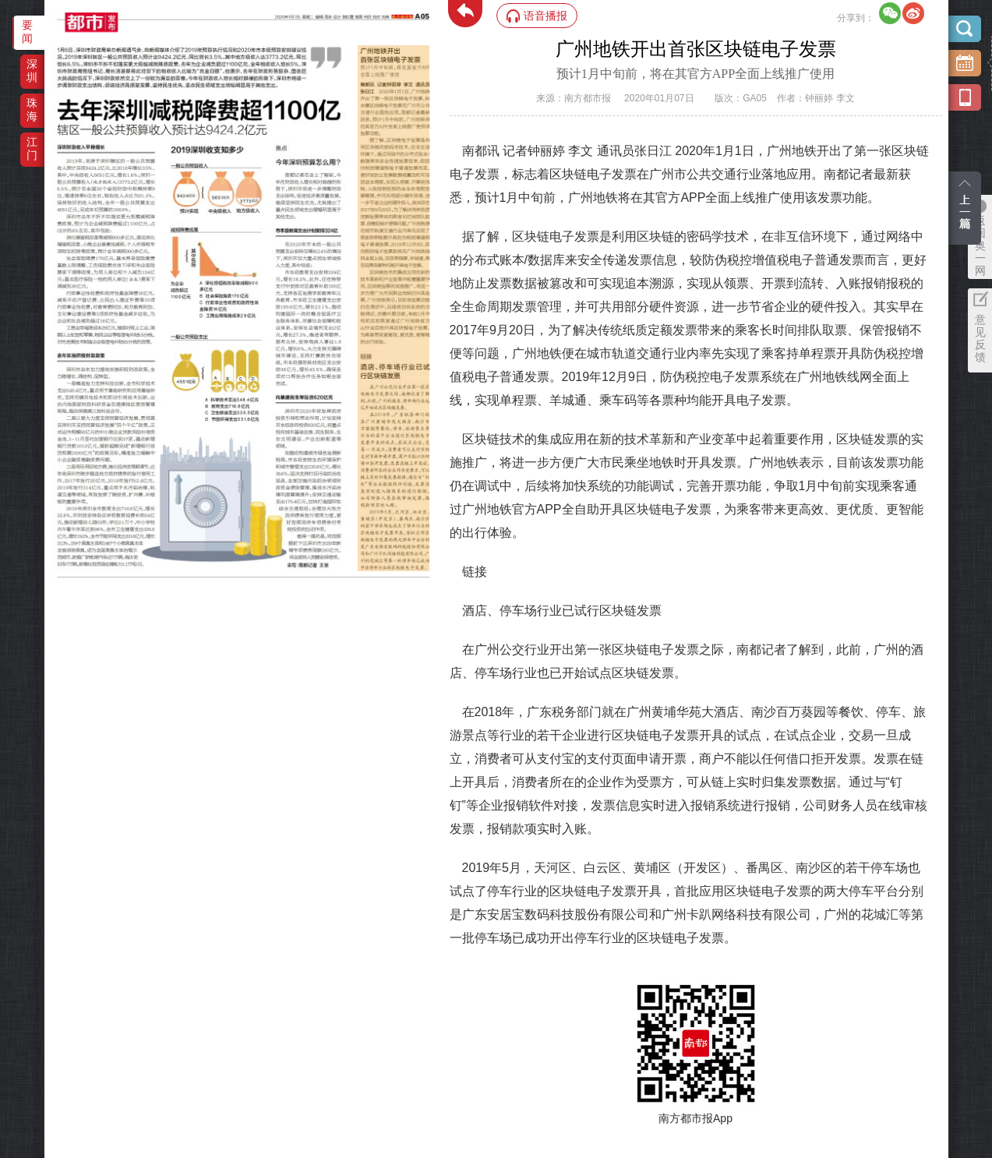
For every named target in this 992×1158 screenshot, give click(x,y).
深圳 (31, 70)
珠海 (31, 109)
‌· (359, 53)
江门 (31, 148)
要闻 (27, 31)
